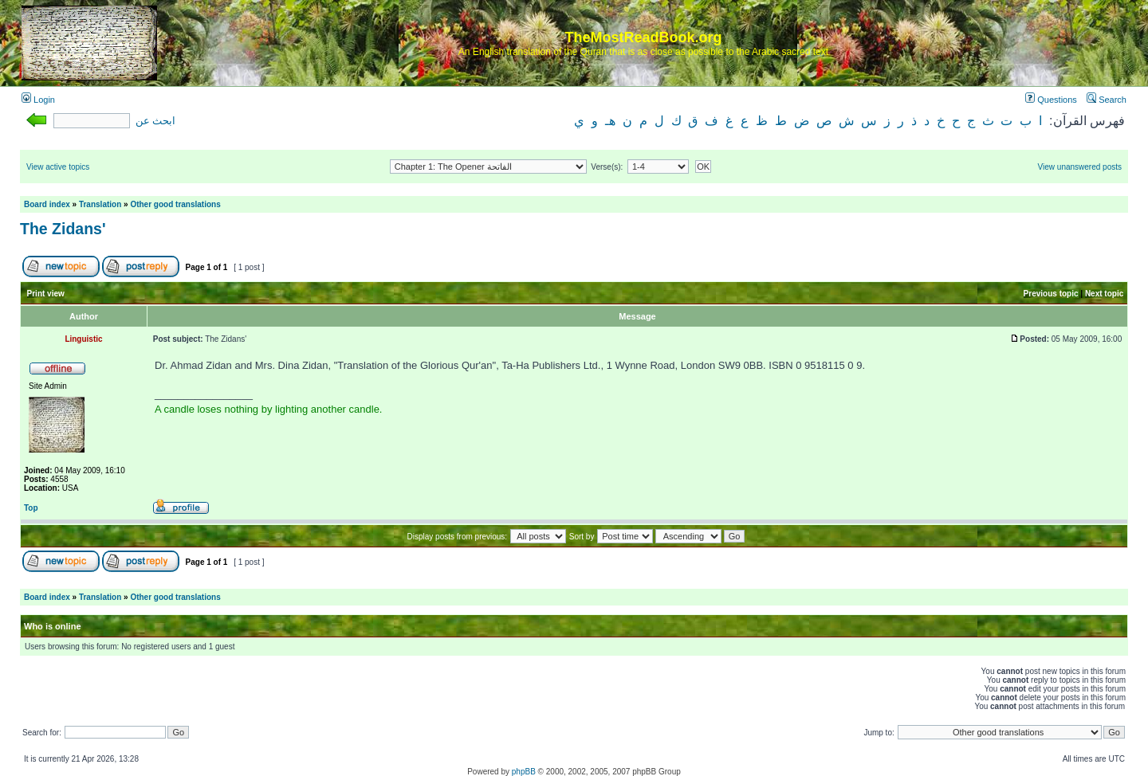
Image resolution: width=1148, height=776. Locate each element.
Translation (100, 204)
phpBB (524, 771)
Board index (47, 204)
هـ (610, 120)
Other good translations (175, 204)
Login (38, 99)
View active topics (57, 167)
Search (1106, 99)
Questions (1051, 99)
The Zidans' (63, 228)
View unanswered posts (1080, 167)
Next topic (1104, 293)
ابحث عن (155, 121)
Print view (46, 293)
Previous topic (1051, 293)
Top (31, 508)
